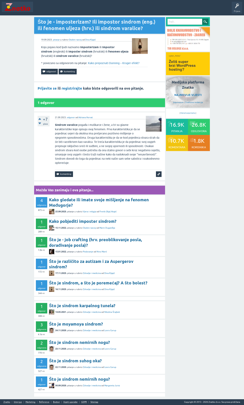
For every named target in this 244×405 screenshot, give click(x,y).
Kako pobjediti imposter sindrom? (82, 221)
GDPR (84, 402)
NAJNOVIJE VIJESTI (188, 95)
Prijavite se (47, 88)
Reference (44, 402)
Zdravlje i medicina (92, 273)
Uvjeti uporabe (70, 402)
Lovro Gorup (110, 330)
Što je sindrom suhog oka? (75, 360)
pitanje (56, 40)
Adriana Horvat (85, 117)
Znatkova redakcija (194, 102)
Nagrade (123, 9)
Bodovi (56, 402)
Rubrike (68, 9)
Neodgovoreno (54, 9)
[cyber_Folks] (188, 74)
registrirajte (72, 88)
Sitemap (94, 402)
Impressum (178, 102)
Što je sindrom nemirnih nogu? (79, 342)
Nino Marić (102, 251)
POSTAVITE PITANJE (86, 9)
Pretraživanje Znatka (187, 113)
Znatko (7, 402)
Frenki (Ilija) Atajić (108, 211)
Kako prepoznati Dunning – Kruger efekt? (113, 63)
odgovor (71, 117)
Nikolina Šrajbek (112, 312)
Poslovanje (88, 251)
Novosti (39, 9)
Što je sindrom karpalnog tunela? (82, 305)
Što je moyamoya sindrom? (76, 324)
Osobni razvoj (75, 40)
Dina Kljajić (90, 40)
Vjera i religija (89, 211)
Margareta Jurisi (112, 385)
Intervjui (18, 402)
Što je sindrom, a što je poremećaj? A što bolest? (98, 282)
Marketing (30, 402)
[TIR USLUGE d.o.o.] (188, 50)
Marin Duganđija (107, 228)
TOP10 (112, 9)
